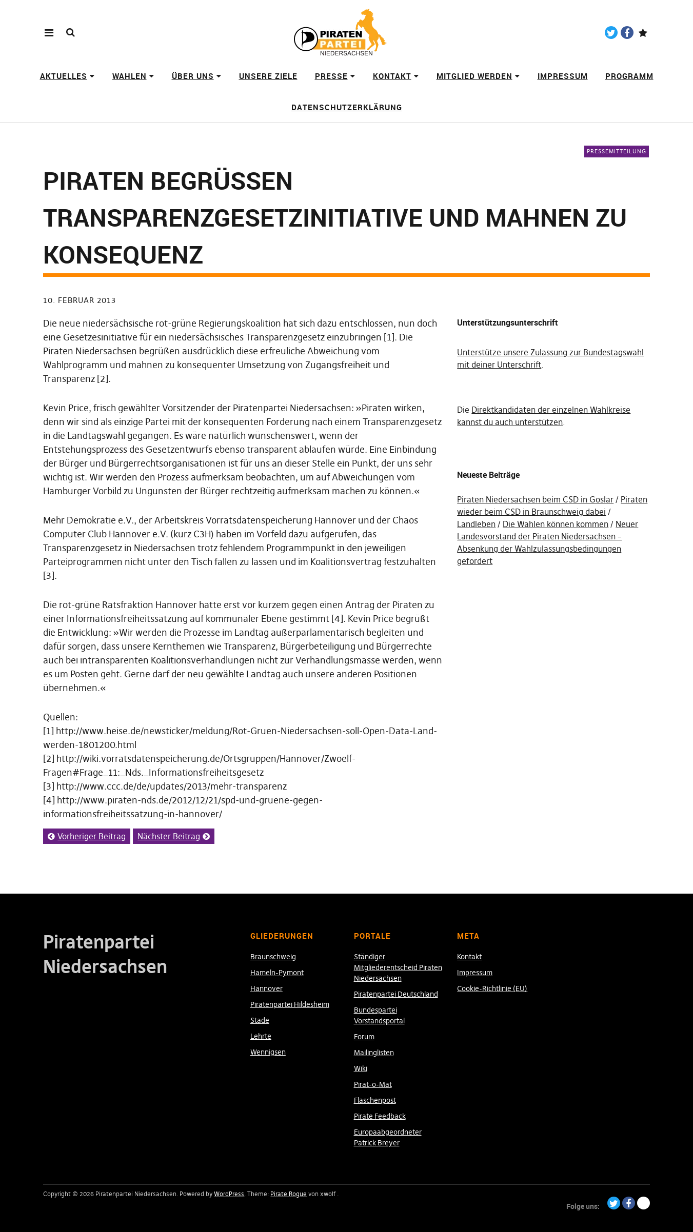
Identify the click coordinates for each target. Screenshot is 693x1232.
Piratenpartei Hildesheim (289, 1004)
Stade (259, 1020)
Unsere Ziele (268, 76)
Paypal (643, 32)
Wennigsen (268, 1052)
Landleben (476, 524)
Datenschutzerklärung (346, 107)
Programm (629, 76)
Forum (364, 1036)
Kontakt (392, 76)
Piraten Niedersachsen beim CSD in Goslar (535, 499)
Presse (331, 76)
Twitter (611, 32)
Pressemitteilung (616, 151)
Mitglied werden (474, 76)
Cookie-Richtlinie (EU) (492, 988)
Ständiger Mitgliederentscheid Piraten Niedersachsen (398, 967)
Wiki (360, 1068)
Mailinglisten (374, 1052)
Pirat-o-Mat (373, 1084)
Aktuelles (63, 76)
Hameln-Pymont (277, 972)
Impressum (563, 76)
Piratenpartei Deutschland (396, 994)
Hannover (266, 988)
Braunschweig (273, 956)
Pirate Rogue (288, 1194)
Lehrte (260, 1036)
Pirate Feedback (380, 1116)
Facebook (627, 32)
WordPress (229, 1194)
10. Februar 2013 (79, 300)
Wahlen (129, 76)
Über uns (193, 76)
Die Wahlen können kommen (555, 524)
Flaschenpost (375, 1100)
